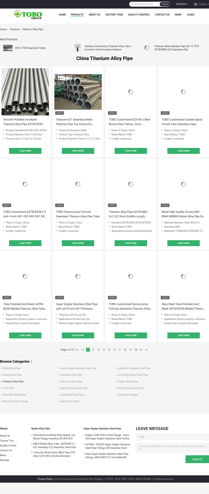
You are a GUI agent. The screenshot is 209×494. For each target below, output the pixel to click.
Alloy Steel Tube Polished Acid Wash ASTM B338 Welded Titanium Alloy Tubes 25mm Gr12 (183, 306)
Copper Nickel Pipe (128, 381)
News (178, 14)
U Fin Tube (8, 388)
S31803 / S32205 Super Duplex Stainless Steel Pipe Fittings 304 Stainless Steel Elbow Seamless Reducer (107, 446)
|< (77, 349)
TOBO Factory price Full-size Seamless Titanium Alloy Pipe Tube (77, 214)
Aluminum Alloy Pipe (71, 381)
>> (141, 349)
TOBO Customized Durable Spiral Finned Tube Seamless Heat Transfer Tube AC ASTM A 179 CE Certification (182, 122)
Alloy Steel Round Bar (14, 394)
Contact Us (162, 14)
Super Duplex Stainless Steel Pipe (78, 368)
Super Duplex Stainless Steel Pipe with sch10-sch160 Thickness (77, 306)
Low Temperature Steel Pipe (133, 374)
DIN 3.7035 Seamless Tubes (30, 48)
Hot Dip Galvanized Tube (131, 388)
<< (82, 349)
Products (77, 14)
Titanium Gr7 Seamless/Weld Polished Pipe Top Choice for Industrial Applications (74, 122)
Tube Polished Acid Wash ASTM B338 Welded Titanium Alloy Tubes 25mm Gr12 (24, 306)
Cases (190, 14)
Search (164, 4)
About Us (94, 14)
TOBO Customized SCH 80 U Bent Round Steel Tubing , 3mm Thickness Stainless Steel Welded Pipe (129, 122)
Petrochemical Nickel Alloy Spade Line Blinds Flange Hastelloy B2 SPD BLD (54, 437)
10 (135, 349)
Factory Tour (114, 14)
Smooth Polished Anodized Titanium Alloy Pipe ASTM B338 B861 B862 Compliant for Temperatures (22, 122)
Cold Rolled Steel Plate (72, 394)
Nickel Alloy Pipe (12, 368)
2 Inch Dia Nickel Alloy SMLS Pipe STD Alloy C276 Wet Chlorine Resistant (54, 454)
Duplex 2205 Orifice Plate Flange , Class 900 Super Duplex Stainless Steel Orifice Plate (107, 437)
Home (62, 14)
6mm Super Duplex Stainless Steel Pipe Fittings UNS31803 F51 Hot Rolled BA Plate (107, 456)
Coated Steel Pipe (12, 374)
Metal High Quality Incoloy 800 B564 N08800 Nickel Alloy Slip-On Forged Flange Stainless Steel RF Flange (182, 214)
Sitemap (4, 460)
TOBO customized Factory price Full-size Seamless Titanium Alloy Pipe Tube (129, 306)
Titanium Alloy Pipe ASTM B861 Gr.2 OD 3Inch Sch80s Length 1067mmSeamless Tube (128, 214)
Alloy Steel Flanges (128, 394)
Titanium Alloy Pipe (13, 381)
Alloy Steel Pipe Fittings (15, 401)
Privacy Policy (45, 479)
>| (146, 349)
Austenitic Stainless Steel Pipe (134, 368)
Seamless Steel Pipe (71, 374)
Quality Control (139, 14)
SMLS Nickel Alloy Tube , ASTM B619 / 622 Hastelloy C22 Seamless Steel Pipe (54, 445)
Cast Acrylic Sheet (70, 401)
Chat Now (181, 4)
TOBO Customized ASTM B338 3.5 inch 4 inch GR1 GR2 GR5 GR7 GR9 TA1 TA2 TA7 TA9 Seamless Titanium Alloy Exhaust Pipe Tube (24, 214)
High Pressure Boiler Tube (74, 388)
